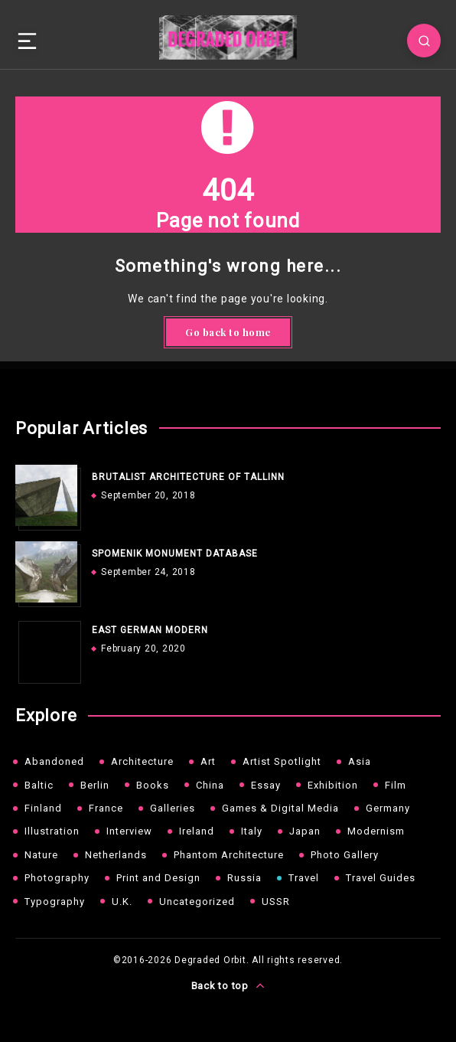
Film (395, 785)
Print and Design (158, 878)
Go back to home (228, 331)
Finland (43, 808)
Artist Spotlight (282, 761)
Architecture (142, 761)
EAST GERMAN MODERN (150, 630)
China (210, 785)
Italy (251, 831)
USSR (276, 901)
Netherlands (116, 855)
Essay (266, 785)
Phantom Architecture (229, 855)
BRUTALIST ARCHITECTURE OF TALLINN (188, 477)
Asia (359, 761)
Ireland (196, 831)
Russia (244, 878)
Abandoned (54, 761)
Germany (388, 808)
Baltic (39, 785)
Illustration (52, 831)
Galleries (172, 808)
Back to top (228, 985)
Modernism (376, 831)
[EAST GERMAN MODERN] (46, 648)
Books (152, 785)
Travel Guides (380, 878)
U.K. (122, 901)
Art (208, 761)
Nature (41, 855)
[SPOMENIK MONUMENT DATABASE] (46, 572)
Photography (57, 878)
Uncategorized (197, 901)
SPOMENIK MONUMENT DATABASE (175, 553)
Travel (303, 878)
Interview (129, 831)
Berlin (94, 785)
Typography (54, 901)
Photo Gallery (345, 855)
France (106, 808)
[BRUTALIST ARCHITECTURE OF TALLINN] (46, 495)
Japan (305, 831)
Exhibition (333, 785)
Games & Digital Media (280, 808)
